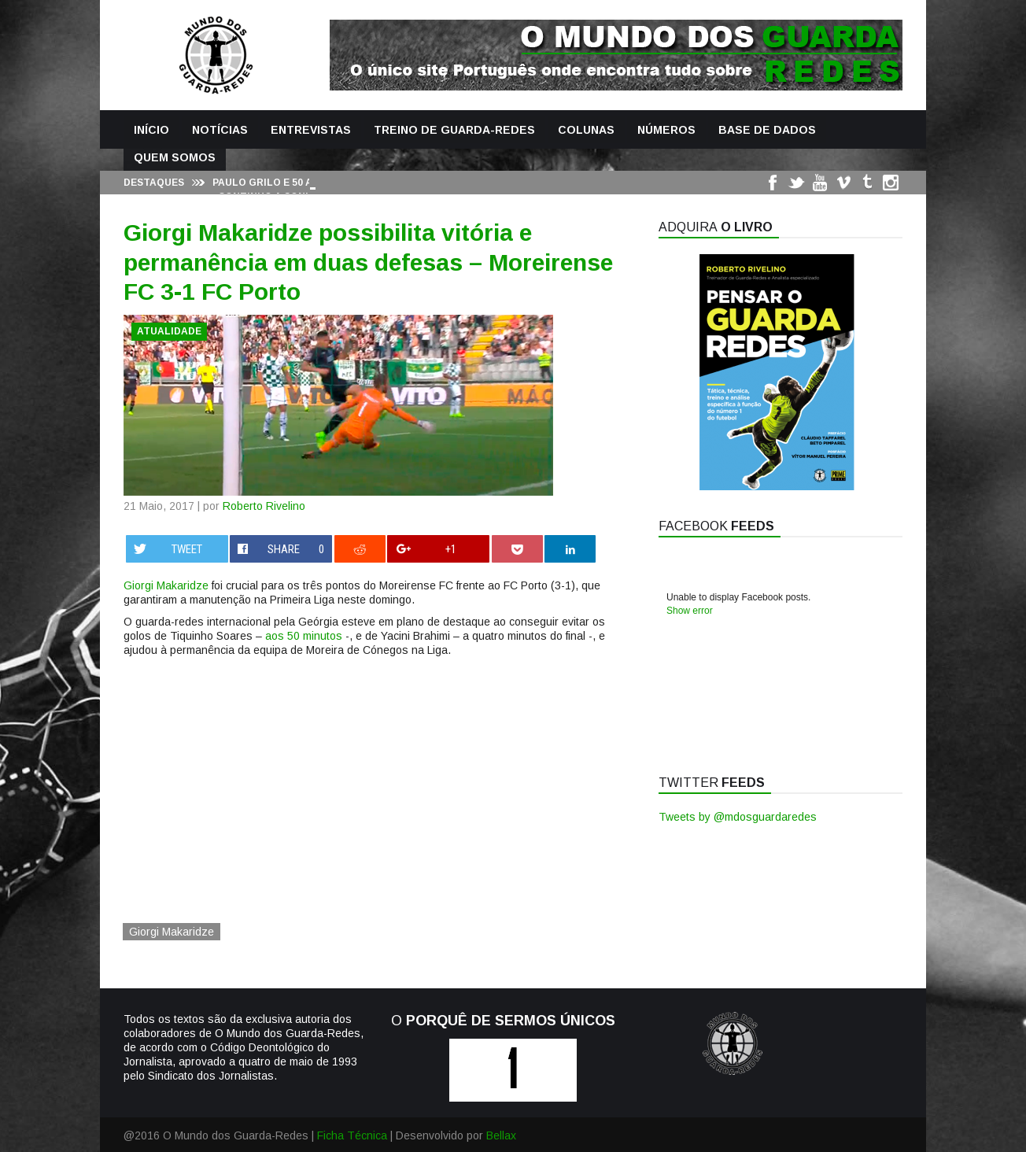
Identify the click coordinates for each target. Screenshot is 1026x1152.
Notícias (220, 130)
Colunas (586, 130)
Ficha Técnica (352, 1135)
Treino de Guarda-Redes (454, 130)
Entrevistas (311, 130)
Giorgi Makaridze (166, 585)
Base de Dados (767, 130)
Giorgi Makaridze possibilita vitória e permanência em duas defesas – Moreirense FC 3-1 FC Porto (368, 262)
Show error (689, 610)
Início (151, 130)
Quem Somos (175, 157)
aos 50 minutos (303, 636)
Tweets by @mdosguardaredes (738, 816)
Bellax (501, 1135)
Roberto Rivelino (264, 506)
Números (666, 130)
